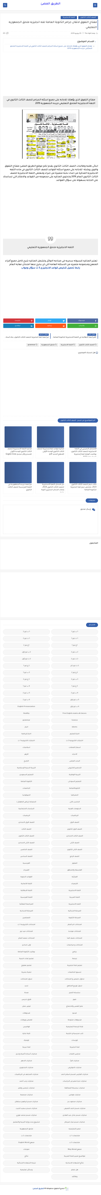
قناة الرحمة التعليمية (74, 1027)
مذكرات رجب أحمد (26, 1081)
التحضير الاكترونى (74, 768)
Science (75, 720)
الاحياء (74, 754)
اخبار (26, 727)
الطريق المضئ (50, 4)
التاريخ (26, 761)
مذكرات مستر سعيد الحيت (26, 1109)
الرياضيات (74, 816)
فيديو (74, 1013)
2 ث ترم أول (26, 659)
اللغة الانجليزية (69, 17)
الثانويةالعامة (74, 788)
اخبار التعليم (74, 734)
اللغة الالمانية (26, 884)
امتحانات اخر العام (75, 925)
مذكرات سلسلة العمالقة (74, 1088)
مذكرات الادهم (26, 1061)
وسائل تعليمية (26, 1170)
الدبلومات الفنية (74, 809)
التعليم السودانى (74, 782)
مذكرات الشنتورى (26, 1068)
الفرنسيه (26, 863)
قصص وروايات (26, 1020)
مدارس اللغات (74, 1054)
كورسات (74, 1040)
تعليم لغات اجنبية (26, 959)
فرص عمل (26, 1006)
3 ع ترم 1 (74, 686)
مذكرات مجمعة (26, 1095)
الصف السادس (26, 857)
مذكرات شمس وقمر (26, 1088)
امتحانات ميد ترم (26, 931)
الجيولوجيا (26, 795)
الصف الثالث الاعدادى (74, 836)
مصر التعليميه (75, 1129)
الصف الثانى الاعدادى (26, 843)
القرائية (75, 877)
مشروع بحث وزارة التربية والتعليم (26, 1122)
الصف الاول (74, 822)
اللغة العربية (74, 897)
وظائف (74, 1177)
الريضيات (26, 816)
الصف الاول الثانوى (74, 829)
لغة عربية (26, 1047)
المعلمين (26, 918)
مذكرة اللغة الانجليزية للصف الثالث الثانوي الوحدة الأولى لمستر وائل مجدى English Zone (19, 451)
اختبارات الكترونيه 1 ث (26, 741)
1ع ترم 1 (74, 645)
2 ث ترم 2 (74, 659)
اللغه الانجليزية (75, 904)
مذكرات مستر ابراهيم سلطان (26, 1102)
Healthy (26, 713)
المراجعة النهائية (26, 904)
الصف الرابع (74, 857)
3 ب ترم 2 (74, 679)
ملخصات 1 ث (74, 1136)
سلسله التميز (74, 993)
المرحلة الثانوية (75, 918)
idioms (74, 727)
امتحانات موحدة (74, 931)
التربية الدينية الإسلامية (26, 768)
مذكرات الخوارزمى (74, 1068)
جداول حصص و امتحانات (74, 979)
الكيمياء (74, 884)
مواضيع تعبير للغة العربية (74, 1156)
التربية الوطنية (74, 775)
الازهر (26, 754)
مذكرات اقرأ (74, 1061)
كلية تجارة (26, 1034)
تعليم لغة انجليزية (74, 966)
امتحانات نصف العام (26, 938)
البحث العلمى (74, 761)
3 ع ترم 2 (26, 679)
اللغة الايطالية (26, 891)
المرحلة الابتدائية (74, 911)
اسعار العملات (75, 748)
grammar (32, 345)
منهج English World (26, 1143)
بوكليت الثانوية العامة (26, 952)
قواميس (26, 1027)
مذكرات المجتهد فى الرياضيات (26, 1075)
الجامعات (26, 788)
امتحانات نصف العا (74, 938)
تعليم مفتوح (26, 966)
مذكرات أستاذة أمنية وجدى (26, 1054)
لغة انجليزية (75, 1047)
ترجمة (74, 959)
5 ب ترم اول (74, 700)
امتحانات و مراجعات (75, 945)
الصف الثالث (26, 829)
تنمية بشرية (26, 972)
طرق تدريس (26, 1000)
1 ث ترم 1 (74, 639)
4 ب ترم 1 (26, 686)
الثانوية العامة (26, 782)
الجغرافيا (74, 795)
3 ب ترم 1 (26, 673)
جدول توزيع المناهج (74, 986)
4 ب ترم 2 (74, 693)
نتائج (26, 1156)
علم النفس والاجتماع (74, 1006)
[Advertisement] (50, 74)
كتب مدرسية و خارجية (74, 1034)
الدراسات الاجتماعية (26, 809)
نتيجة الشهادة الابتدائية (26, 1163)
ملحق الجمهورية (49, 345)
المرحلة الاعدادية (26, 911)
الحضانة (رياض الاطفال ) (26, 802)
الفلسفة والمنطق (74, 870)
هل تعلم (74, 1170)
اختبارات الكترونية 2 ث (74, 741)
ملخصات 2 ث (26, 1136)
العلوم (74, 863)
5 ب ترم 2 (26, 693)
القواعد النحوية (26, 877)
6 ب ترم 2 (26, 700)
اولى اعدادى (26, 945)
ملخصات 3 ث (74, 1143)
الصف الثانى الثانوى (74, 850)
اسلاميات (26, 748)
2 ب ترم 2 (74, 652)
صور (74, 1000)
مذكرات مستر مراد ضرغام (74, 1122)
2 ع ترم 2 (74, 673)
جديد (26, 986)
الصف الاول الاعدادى (26, 822)
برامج (74, 952)
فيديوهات (26, 1013)
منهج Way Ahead (75, 1149)
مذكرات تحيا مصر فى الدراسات (75, 1081)
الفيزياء (26, 870)
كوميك (26, 1040)
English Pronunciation (26, 707)
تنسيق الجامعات (74, 972)
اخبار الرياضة (26, 734)
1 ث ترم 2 (26, 639)
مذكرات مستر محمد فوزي (26, 1115)
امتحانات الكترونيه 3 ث (26, 925)
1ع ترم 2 (26, 645)
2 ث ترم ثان (74, 666)
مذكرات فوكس (74, 1095)
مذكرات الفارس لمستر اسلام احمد (74, 1075)
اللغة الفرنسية (26, 897)
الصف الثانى (74, 843)
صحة (26, 993)
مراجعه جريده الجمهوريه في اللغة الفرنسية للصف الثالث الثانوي (20, 487)
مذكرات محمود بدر (74, 1102)
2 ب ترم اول (26, 652)
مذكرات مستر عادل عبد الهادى (75, 1115)
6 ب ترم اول (74, 707)
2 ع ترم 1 (26, 666)
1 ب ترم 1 (74, 632)
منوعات (26, 1149)
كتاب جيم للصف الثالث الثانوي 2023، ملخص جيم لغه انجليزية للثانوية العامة (83, 487)
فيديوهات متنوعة (75, 1020)
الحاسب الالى (75, 802)
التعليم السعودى (26, 775)
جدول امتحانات (26, 979)
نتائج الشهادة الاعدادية (75, 1163)
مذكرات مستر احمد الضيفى (74, 1109)
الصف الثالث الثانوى (88, 17)
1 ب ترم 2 (26, 632)
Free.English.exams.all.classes (75, 713)
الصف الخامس (26, 850)
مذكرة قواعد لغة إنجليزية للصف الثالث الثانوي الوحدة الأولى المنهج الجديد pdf (50, 451)
